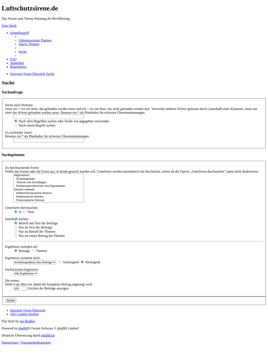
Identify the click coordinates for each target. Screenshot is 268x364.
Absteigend (90, 262)
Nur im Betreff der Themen (34, 231)
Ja (17, 212)
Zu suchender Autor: (19, 132)
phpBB (23, 328)
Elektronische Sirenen (49, 197)
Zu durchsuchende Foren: (22, 167)
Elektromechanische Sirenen (49, 193)
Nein (28, 212)
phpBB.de (48, 335)
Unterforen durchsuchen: (22, 207)
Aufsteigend (69, 262)
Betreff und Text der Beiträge (36, 223)
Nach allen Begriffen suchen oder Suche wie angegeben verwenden (61, 121)
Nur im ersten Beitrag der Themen (39, 236)
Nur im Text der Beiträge (33, 227)
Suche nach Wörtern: (19, 105)
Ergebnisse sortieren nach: (22, 258)
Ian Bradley (27, 321)
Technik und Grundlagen (49, 182)
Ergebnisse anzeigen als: (21, 246)
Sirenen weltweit (49, 189)
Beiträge (22, 251)
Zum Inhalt (9, 25)
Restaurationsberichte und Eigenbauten (49, 186)
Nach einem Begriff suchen (34, 125)
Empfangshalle (49, 179)
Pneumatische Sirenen (49, 200)
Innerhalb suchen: (17, 219)
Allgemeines (49, 175)
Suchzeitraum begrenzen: (22, 269)
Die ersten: (12, 280)
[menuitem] (35, 40)
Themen (39, 251)
